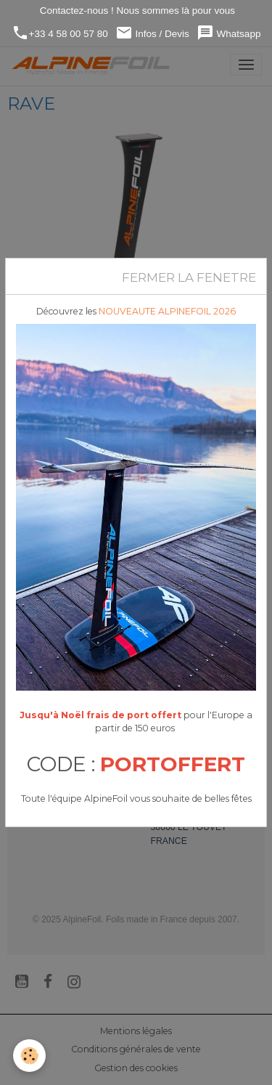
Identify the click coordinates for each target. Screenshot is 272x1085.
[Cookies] (29, 1055)
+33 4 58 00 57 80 (60, 33)
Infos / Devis (152, 33)
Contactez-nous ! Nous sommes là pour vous (136, 10)
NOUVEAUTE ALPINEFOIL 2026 (167, 311)
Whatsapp (229, 33)
